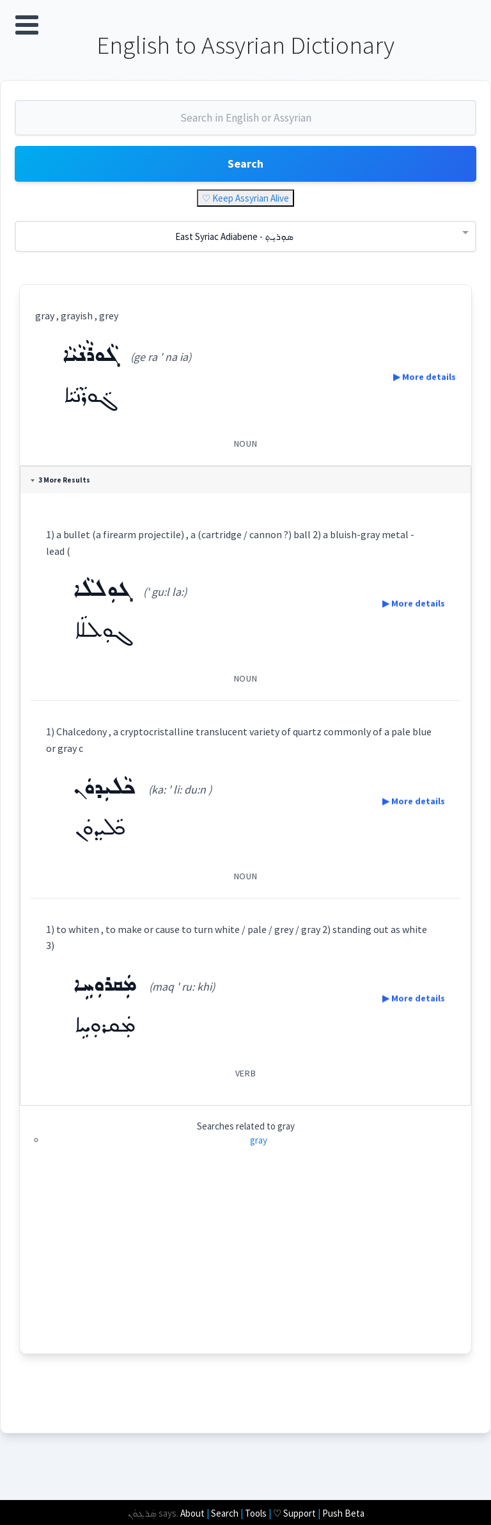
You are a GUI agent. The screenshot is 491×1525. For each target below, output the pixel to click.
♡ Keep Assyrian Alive (245, 199)
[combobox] (245, 124)
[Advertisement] (245, 1265)
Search (245, 164)
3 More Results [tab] (61, 481)
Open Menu (26, 25)
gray (258, 1141)
